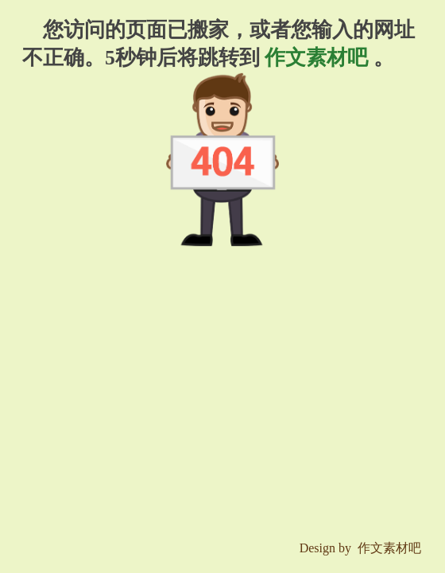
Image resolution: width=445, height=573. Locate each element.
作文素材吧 (316, 57)
